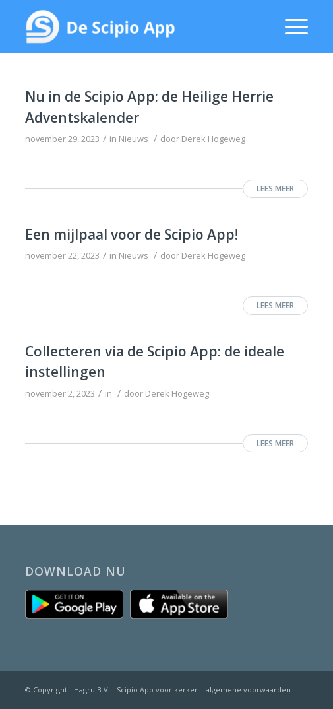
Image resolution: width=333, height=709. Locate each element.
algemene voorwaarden (248, 689)
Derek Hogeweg (213, 139)
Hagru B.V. (92, 689)
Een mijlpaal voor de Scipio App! (131, 234)
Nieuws (133, 139)
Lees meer (275, 188)
